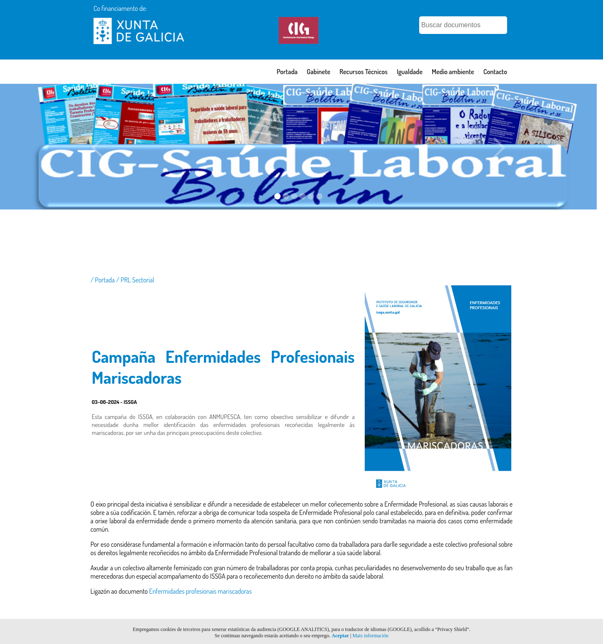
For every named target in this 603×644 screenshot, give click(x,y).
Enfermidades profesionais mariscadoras (200, 591)
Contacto (495, 71)
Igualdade (410, 71)
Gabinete (318, 71)
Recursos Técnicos (364, 71)
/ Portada (103, 280)
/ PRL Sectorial (135, 280)
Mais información (371, 636)
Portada (287, 71)
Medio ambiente (453, 71)
